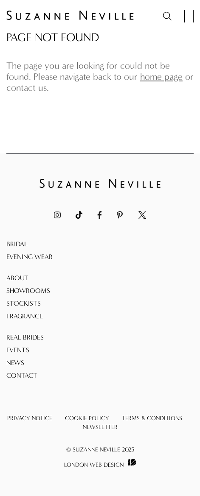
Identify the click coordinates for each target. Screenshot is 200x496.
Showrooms (28, 291)
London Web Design (94, 464)
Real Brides (25, 337)
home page (161, 76)
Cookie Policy (87, 418)
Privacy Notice (29, 418)
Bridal (17, 244)
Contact (21, 375)
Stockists (23, 303)
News (15, 363)
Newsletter (100, 427)
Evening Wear (29, 257)
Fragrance (24, 316)
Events (17, 350)
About (17, 278)
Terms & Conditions (152, 418)
